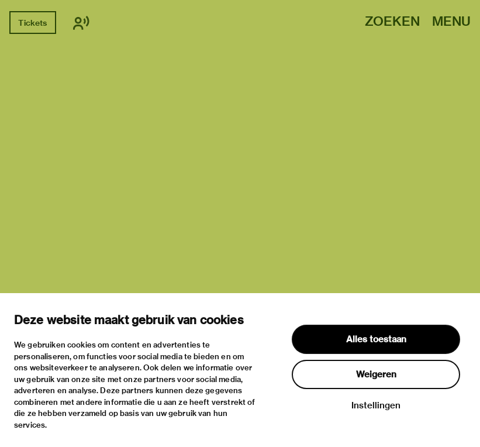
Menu (451, 22)
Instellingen (375, 405)
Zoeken (392, 22)
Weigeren (376, 374)
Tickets (32, 23)
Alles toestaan (376, 339)
